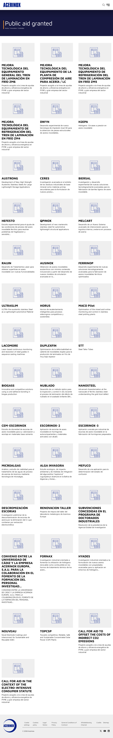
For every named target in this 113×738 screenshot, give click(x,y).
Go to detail (18, 52)
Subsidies (21, 28)
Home (7, 28)
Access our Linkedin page (109, 731)
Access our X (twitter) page (101, 731)
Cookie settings (26, 724)
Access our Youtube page (105, 731)
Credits (98, 722)
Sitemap (106, 722)
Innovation (13, 28)
